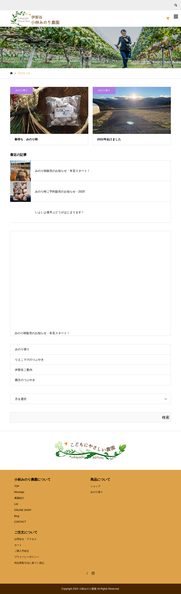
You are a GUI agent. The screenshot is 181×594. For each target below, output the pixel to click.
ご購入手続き (21, 550)
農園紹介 (19, 498)
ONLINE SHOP (22, 510)
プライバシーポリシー (26, 556)
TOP (16, 486)
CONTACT (20, 521)
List (16, 504)
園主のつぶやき (25, 380)
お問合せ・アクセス (25, 539)
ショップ (95, 486)
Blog (16, 516)
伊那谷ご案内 (23, 369)
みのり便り (22, 349)
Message (19, 492)
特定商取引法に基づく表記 (29, 562)
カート (18, 545)
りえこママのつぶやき (29, 359)
